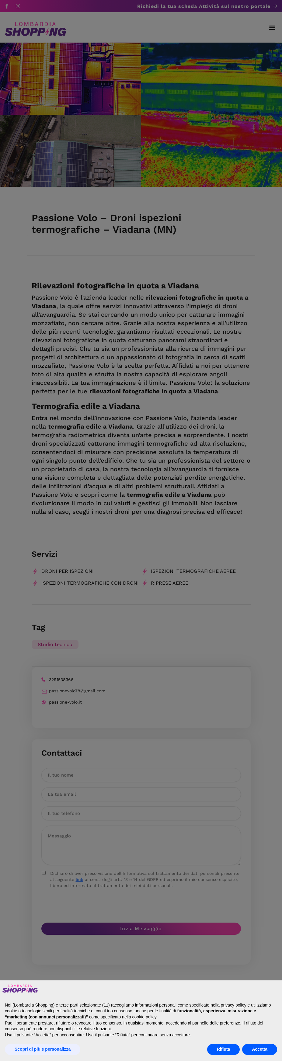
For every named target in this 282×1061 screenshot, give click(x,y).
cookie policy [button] (144, 1016)
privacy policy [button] (233, 1005)
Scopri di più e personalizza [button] (43, 1049)
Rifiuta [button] (223, 1049)
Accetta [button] (259, 1049)
